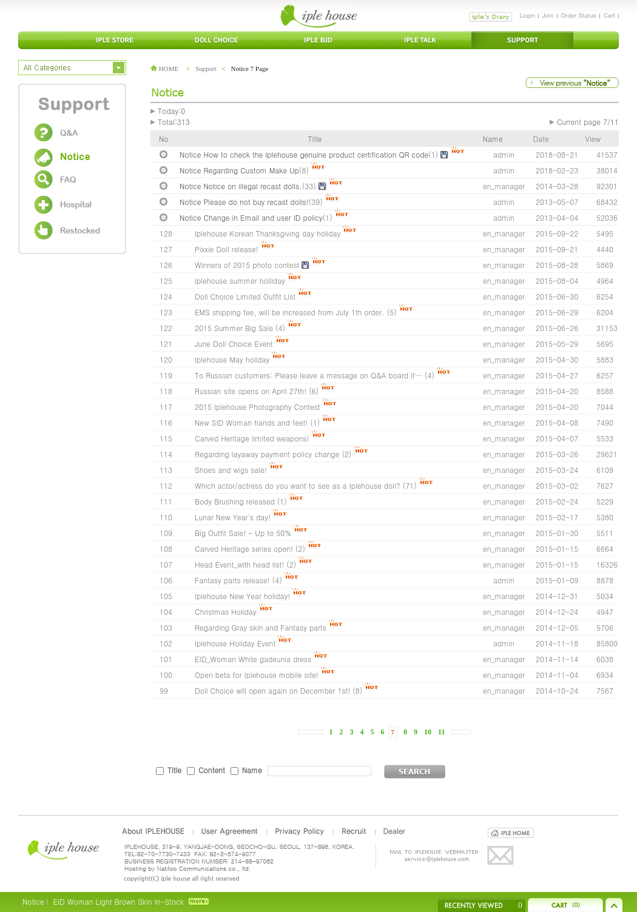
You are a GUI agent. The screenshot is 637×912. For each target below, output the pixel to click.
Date (541, 138)
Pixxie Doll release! (226, 249)
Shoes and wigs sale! (231, 469)
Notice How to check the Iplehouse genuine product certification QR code (304, 154)
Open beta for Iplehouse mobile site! (256, 674)
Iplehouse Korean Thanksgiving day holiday (267, 233)
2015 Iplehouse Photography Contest (257, 406)
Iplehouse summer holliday (240, 280)
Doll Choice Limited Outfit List (245, 296)
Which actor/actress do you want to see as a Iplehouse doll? (297, 485)
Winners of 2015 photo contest (247, 265)
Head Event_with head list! (239, 564)
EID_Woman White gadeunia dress (253, 659)
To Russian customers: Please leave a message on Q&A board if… (308, 375)
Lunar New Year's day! (234, 517)
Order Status (578, 15)
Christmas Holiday (225, 611)
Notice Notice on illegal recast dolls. (241, 186)
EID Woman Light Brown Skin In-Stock (118, 901)
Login (526, 15)
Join (548, 15)
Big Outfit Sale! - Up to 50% (243, 533)
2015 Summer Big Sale (234, 328)
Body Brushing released (235, 501)
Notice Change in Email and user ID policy (251, 217)
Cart (609, 15)
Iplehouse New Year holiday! (242, 596)
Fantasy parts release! (232, 580)
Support (206, 68)
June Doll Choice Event (234, 343)
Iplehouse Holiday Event (235, 643)
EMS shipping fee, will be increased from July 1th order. (291, 312)
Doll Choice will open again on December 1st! (272, 690)
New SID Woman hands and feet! (251, 422)
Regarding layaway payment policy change (267, 454)
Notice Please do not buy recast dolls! (244, 201)
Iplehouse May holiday (232, 359)
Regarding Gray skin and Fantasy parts (260, 627)
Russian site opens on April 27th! (250, 391)
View (593, 138)
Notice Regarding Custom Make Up (239, 170)
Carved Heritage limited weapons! (252, 438)
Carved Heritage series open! (244, 548)
